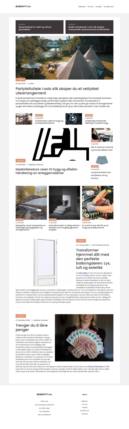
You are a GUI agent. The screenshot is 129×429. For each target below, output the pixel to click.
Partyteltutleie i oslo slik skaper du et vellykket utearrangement (57, 91)
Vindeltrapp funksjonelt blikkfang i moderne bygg (96, 122)
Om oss (90, 6)
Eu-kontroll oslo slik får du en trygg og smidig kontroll (95, 226)
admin (31, 83)
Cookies (98, 6)
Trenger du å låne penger (32, 327)
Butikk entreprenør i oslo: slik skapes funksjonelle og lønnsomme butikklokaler (89, 28)
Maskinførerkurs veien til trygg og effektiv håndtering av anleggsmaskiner (46, 171)
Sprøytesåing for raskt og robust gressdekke (35, 28)
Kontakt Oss (108, 6)
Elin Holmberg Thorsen (101, 245)
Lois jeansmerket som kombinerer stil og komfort (101, 175)
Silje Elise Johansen (36, 164)
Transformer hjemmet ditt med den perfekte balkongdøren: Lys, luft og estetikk (93, 259)
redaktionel (20, 316)
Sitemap (85, 414)
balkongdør (83, 273)
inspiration (22, 24)
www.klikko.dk (46, 415)
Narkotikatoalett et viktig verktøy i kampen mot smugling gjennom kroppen (64, 227)
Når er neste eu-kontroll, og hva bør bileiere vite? (102, 148)
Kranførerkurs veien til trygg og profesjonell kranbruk (49, 122)
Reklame (82, 6)
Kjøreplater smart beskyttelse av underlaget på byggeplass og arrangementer (30, 227)
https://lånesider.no (97, 366)
